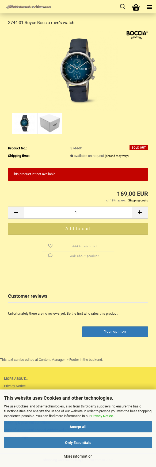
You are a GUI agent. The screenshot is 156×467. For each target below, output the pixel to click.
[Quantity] (78, 213)
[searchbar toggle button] (122, 6)
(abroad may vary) (117, 156)
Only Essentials (78, 442)
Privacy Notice (102, 416)
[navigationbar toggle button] (149, 6)
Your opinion (115, 331)
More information (78, 456)
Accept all (78, 427)
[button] (16, 213)
